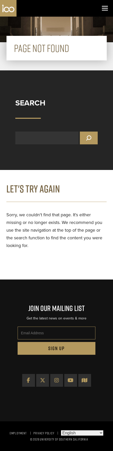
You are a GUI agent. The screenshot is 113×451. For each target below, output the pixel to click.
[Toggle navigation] (104, 8)
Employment (18, 433)
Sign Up (56, 348)
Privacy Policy (43, 433)
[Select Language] (82, 433)
